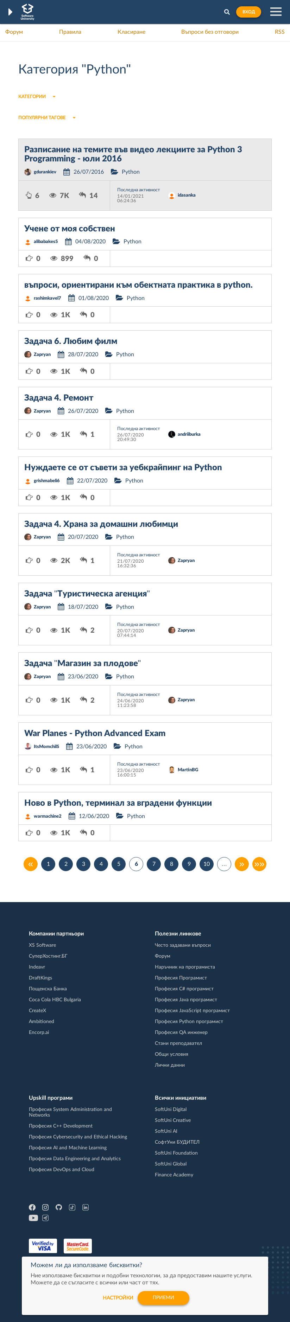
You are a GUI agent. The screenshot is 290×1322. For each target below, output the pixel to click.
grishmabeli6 (47, 481)
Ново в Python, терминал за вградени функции (118, 803)
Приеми (163, 1298)
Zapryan (42, 354)
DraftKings (40, 978)
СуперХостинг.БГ (48, 956)
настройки (118, 1298)
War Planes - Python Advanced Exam (94, 733)
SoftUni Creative (173, 1120)
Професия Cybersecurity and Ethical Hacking (78, 1137)
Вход (248, 12)
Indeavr (37, 967)
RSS (280, 32)
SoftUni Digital (171, 1109)
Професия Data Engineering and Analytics (75, 1158)
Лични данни (170, 1065)
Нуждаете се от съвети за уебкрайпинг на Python (123, 468)
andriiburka (189, 434)
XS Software (42, 945)
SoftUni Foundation (176, 1153)
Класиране (131, 32)
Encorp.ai (39, 1032)
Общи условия (171, 1054)
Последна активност (138, 190)
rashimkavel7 (47, 298)
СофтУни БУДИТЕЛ (177, 1142)
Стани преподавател (178, 1043)
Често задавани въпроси (183, 945)
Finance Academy (174, 1175)
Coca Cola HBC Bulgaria (55, 999)
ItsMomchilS (46, 747)
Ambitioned (41, 1021)
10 (206, 864)
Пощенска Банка (48, 988)
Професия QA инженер (181, 1032)
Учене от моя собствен (69, 229)
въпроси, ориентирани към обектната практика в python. (138, 285)
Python (131, 172)
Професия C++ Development (61, 1126)
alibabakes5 (46, 242)
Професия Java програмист (186, 999)
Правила (70, 32)
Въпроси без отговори (210, 32)
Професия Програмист (181, 978)
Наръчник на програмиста (185, 967)
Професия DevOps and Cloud (61, 1169)
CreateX (37, 1010)
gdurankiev (45, 172)
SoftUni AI (166, 1131)
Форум (14, 32)
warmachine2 (48, 816)
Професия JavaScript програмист (192, 1010)
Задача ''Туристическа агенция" (87, 594)
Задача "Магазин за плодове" (82, 663)
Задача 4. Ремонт (58, 398)
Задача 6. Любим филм (70, 341)
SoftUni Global (171, 1164)
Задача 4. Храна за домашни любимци (101, 524)
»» (259, 864)
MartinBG (188, 770)
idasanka (187, 195)
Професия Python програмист (189, 1021)
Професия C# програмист (184, 988)
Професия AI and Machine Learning (68, 1147)
